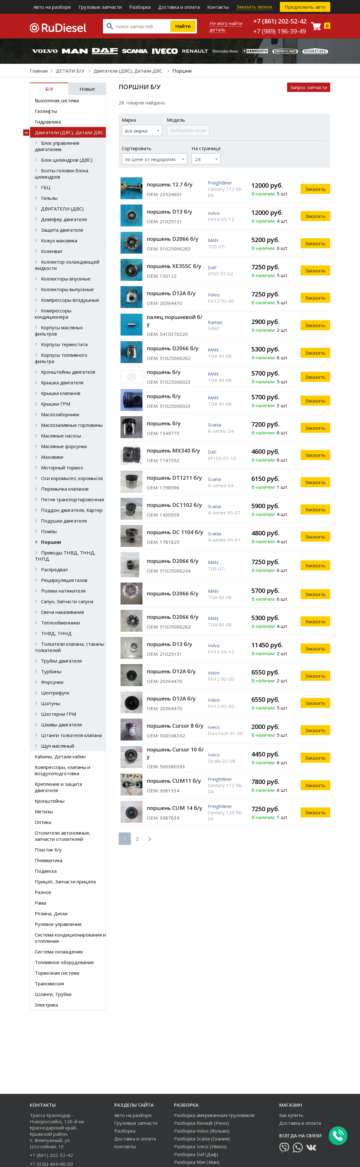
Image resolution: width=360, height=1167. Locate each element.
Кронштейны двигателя (68, 372)
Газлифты (46, 111)
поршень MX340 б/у (173, 450)
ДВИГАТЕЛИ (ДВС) (62, 208)
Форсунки (52, 682)
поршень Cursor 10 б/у (175, 753)
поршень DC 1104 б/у (175, 532)
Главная (39, 71)
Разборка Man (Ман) (196, 1162)
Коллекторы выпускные (67, 289)
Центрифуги (55, 693)
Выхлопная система (57, 100)
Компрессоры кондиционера (53, 313)
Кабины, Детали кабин (60, 756)
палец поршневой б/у (175, 320)
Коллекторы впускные (65, 278)
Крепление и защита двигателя (58, 787)
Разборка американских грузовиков (214, 1115)
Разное (43, 892)
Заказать (315, 189)
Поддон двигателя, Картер (72, 510)
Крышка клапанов (60, 393)
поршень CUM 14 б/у (174, 807)
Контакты (218, 7)
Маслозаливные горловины (72, 425)
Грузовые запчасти (100, 7)
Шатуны (50, 703)
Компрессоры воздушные (70, 300)
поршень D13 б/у (169, 211)
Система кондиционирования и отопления (70, 938)
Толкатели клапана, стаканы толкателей (69, 647)
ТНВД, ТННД (56, 633)
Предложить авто (305, 7)
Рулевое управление (58, 924)
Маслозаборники (60, 414)
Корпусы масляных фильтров (59, 330)
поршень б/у (164, 372)
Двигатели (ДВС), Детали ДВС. (129, 71)
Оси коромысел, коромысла (72, 478)
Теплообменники (60, 622)
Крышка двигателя (62, 382)
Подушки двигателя (64, 521)
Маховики (52, 457)
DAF (212, 267)
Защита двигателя (62, 230)
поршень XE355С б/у (174, 266)
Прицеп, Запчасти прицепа (65, 881)
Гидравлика (48, 122)
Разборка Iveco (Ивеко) (200, 1146)
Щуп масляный (57, 746)
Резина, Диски (51, 913)
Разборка (140, 7)
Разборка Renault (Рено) (201, 1123)
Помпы (49, 531)
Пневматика (48, 860)
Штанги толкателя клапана (71, 735)
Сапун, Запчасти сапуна (67, 601)
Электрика (46, 1005)
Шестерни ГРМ (58, 714)
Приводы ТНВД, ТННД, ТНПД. (65, 555)
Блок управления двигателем (57, 146)
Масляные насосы (61, 435)
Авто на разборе (52, 7)
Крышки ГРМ (55, 404)
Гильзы (49, 198)
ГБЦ (45, 187)
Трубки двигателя (61, 661)
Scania (214, 425)
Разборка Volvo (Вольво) (201, 1131)
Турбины (51, 671)
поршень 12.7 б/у (170, 184)
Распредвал (54, 569)
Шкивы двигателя (61, 724)
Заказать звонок (254, 7)
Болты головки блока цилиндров (61, 173)
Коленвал (51, 251)
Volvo (214, 213)
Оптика (43, 822)
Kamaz (215, 322)
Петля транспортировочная (72, 499)
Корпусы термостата (64, 344)
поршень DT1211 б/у (174, 477)
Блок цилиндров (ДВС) (66, 160)
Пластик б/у (48, 849)
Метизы (44, 811)
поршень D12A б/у (171, 293)
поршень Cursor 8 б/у (175, 725)
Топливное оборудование (64, 962)
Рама (40, 903)
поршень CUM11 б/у (174, 780)
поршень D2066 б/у (172, 238)
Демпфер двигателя (64, 219)
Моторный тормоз (62, 467)
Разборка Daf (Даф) (196, 1154)
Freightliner (220, 182)
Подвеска (46, 871)
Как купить (291, 1115)
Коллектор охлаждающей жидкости (67, 265)
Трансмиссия (49, 983)
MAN (213, 240)
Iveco (214, 727)
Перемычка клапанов (65, 489)
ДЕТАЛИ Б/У (70, 71)
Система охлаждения (59, 951)
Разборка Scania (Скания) (202, 1138)
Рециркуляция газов (64, 580)
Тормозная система (57, 973)
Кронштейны (49, 801)
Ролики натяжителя (63, 591)
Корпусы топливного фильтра (61, 358)
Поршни (51, 542)
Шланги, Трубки (53, 994)
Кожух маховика (59, 240)
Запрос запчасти (308, 87)
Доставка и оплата (179, 7)
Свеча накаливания (62, 612)
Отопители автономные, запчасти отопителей (62, 836)
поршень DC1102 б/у (174, 504)
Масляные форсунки (64, 446)
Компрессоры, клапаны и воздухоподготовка (62, 770)
